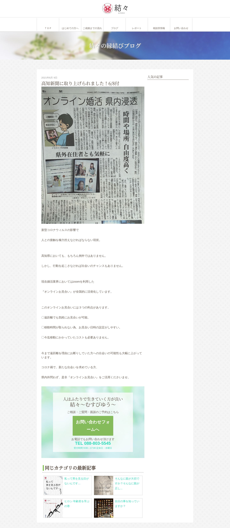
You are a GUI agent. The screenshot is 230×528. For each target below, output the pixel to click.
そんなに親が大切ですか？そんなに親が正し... (127, 483)
